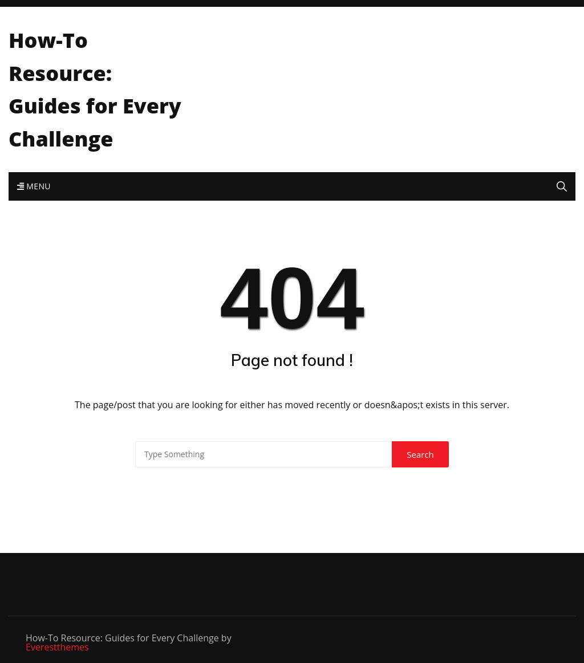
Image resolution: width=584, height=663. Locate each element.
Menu (34, 186)
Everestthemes (57, 647)
